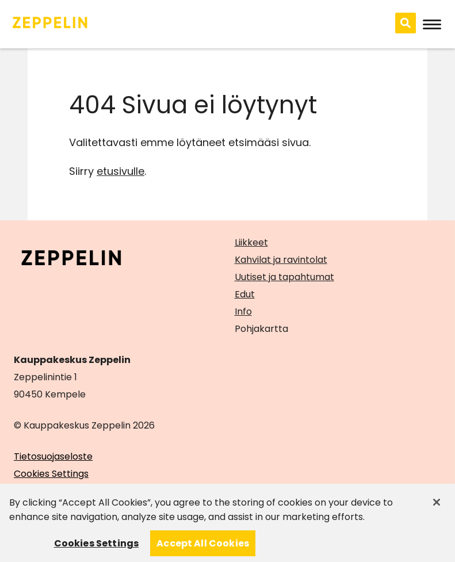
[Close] (436, 506)
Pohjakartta (261, 329)
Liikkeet (251, 242)
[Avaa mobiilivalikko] (432, 24)
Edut (245, 294)
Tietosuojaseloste (53, 456)
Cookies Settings (51, 473)
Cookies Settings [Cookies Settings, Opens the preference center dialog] (96, 548)
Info (243, 311)
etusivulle (120, 171)
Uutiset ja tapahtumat (284, 277)
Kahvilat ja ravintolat (281, 259)
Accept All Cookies (202, 548)
